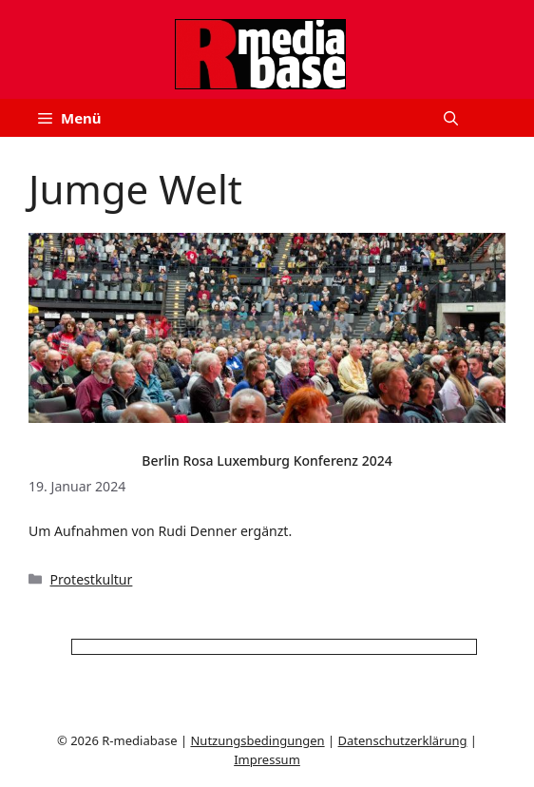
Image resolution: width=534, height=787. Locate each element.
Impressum (267, 759)
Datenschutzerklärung (402, 740)
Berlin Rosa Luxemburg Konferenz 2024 (266, 460)
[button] (451, 118)
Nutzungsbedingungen (257, 740)
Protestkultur (91, 579)
